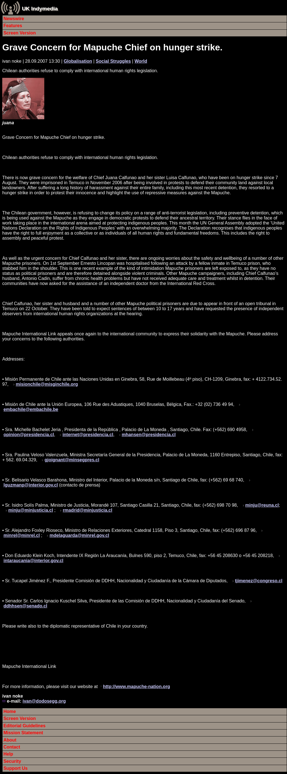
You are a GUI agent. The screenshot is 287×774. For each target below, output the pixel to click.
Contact (11, 747)
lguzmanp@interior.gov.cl (30, 485)
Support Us (15, 768)
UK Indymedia (40, 8)
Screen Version (19, 33)
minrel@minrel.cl (21, 535)
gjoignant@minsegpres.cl (72, 459)
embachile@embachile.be (30, 409)
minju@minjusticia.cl (30, 510)
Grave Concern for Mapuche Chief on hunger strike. (112, 47)
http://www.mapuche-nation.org (136, 686)
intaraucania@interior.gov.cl (33, 560)
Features (12, 25)
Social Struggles (113, 61)
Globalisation (78, 61)
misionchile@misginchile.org (47, 384)
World (141, 61)
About (9, 740)
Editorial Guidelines (24, 725)
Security (12, 761)
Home (9, 711)
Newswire (13, 18)
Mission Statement (23, 732)
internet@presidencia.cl (88, 434)
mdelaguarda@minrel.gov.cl (79, 535)
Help (8, 754)
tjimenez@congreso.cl (258, 580)
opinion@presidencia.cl (28, 434)
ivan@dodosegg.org (44, 701)
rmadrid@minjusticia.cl (87, 510)
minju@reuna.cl (262, 505)
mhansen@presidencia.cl (149, 434)
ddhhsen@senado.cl (25, 606)
